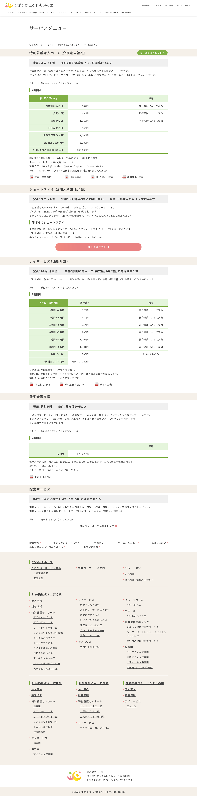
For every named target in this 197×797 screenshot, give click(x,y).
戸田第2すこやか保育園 (140, 668)
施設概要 (99, 543)
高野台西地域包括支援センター (144, 641)
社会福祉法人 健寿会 (47, 684)
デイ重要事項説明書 (75, 385)
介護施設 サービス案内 (46, 569)
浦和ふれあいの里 (43, 654)
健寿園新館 (39, 732)
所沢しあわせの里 (136, 616)
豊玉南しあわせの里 (44, 638)
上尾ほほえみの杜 (90, 712)
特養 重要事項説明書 (45, 177)
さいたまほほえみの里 (45, 648)
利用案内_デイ (42, 385)
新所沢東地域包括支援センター (144, 627)
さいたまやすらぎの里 (45, 628)
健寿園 (37, 707)
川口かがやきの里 (43, 643)
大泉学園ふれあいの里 (45, 669)
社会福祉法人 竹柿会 (94, 684)
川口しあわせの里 (43, 712)
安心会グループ (36, 45)
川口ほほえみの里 (43, 727)
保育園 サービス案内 (91, 568)
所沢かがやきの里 (43, 623)
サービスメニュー (127, 543)
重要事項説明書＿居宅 (45, 477)
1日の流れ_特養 (104, 177)
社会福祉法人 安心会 (47, 595)
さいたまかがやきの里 (45, 717)
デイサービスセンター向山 (94, 728)
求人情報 (130, 574)
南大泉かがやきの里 (44, 659)
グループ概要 (133, 568)
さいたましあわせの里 (45, 722)
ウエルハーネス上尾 (91, 707)
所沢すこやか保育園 (138, 652)
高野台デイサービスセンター (96, 610)
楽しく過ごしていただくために (46, 547)
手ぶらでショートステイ (66, 543)
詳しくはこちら (98, 247)
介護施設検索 (40, 573)
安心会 (50, 45)
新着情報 (34, 543)
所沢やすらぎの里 (43, 618)
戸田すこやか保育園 (138, 658)
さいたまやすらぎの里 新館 (48, 633)
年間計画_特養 (135, 177)
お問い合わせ (91, 547)
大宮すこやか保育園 (138, 663)
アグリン (131, 707)
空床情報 (38, 579)
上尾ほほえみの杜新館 (92, 717)
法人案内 (36, 601)
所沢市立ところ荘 (90, 615)
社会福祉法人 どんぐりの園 (145, 684)
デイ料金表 (106, 385)
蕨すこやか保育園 (43, 755)
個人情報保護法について (139, 580)
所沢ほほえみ (134, 605)
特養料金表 (76, 177)
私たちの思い (159, 543)
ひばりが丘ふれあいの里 (68, 45)
